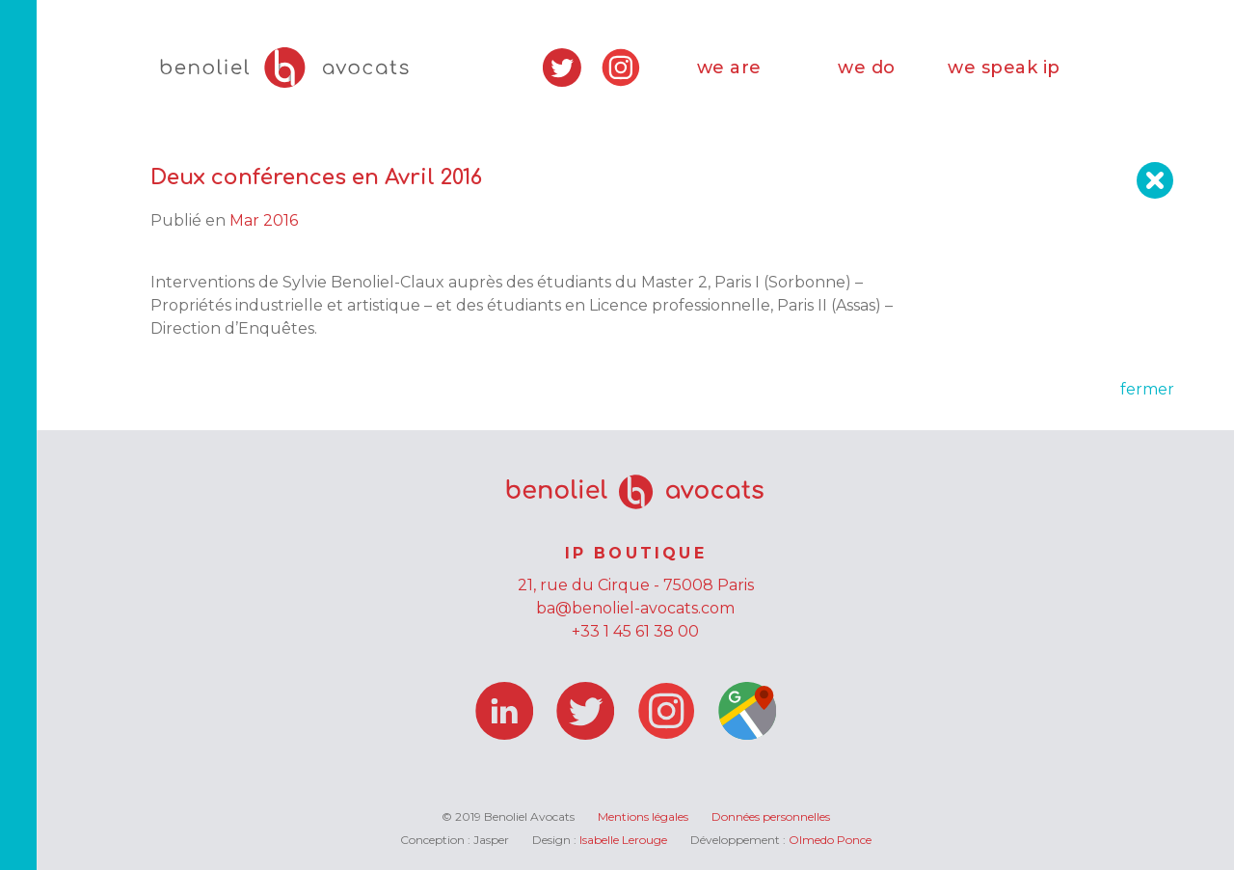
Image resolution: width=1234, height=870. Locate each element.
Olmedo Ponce (830, 839)
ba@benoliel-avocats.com (635, 608)
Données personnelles (770, 816)
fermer (1147, 389)
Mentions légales (643, 816)
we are (729, 67)
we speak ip (1004, 67)
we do (867, 67)
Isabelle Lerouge (623, 839)
